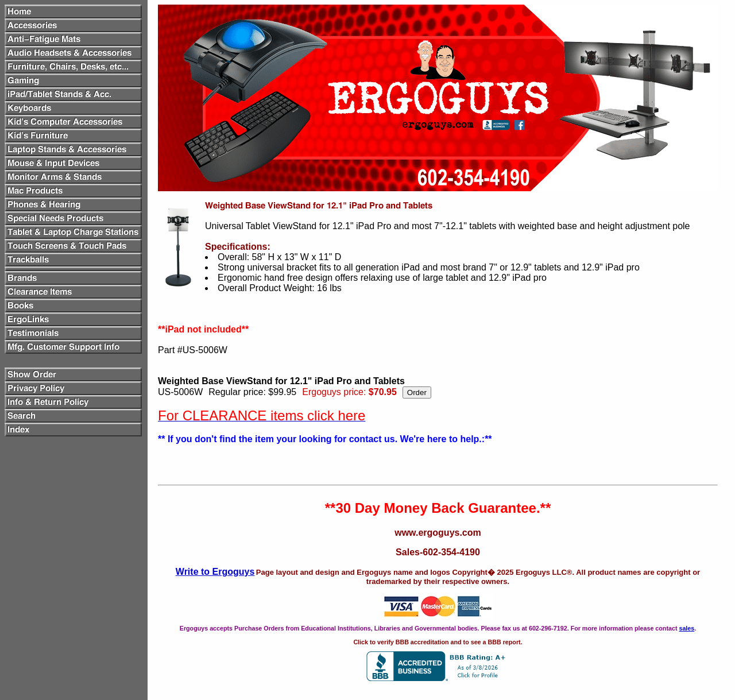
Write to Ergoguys (215, 572)
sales (686, 628)
